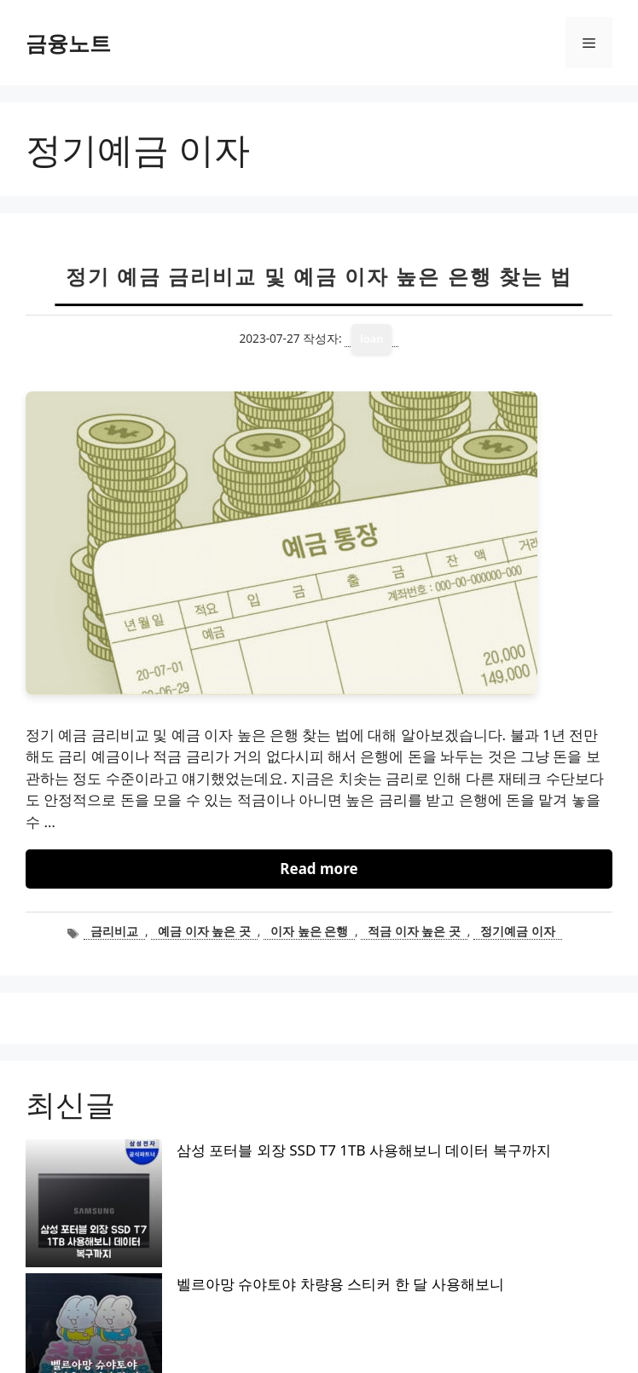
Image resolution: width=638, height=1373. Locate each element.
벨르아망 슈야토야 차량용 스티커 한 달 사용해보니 (204, 1179)
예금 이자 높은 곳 (204, 931)
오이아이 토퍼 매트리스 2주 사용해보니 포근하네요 (206, 1208)
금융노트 (68, 42)
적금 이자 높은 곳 (414, 931)
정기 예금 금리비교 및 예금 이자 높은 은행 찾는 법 (319, 276)
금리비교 (114, 931)
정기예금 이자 (517, 931)
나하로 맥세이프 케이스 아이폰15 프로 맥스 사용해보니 (219, 1237)
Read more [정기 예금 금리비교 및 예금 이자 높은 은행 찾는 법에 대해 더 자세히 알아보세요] (318, 868)
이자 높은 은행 (309, 931)
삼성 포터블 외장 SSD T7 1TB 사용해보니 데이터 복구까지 (227, 1150)
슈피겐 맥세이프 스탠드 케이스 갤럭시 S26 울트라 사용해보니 (239, 1266)
